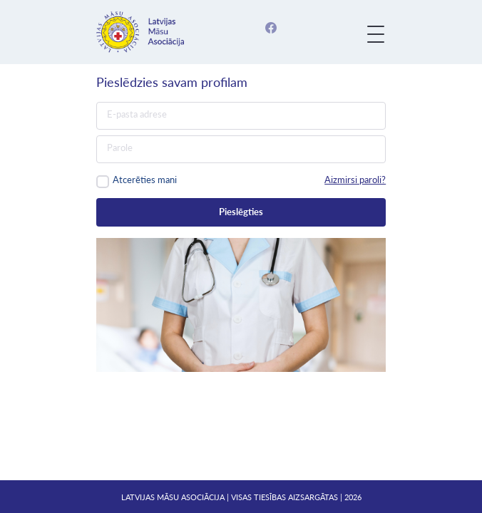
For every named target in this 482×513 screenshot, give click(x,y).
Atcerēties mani (145, 179)
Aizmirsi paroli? (355, 179)
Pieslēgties (241, 211)
